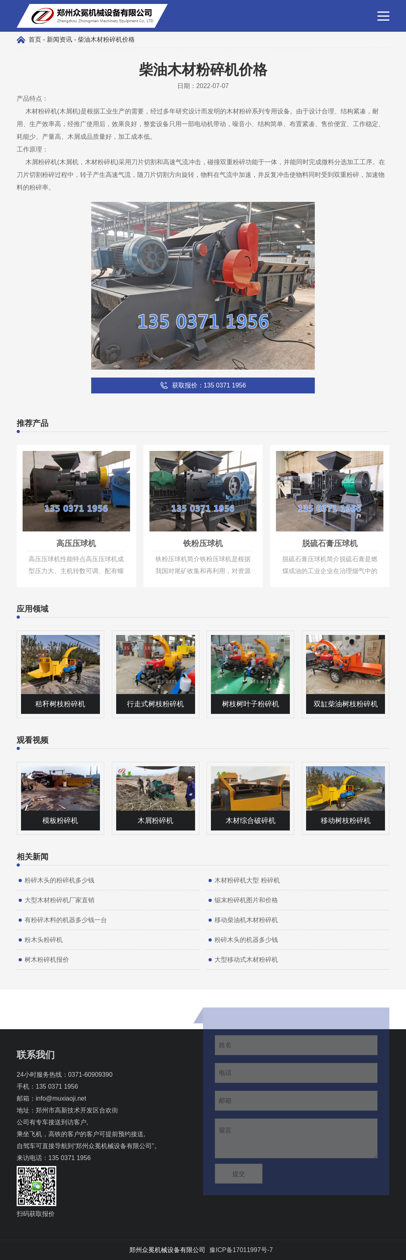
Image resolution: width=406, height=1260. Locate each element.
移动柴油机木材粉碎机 (246, 920)
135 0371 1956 (57, 1086)
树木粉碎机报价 (47, 959)
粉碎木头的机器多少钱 (246, 939)
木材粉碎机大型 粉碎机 (247, 880)
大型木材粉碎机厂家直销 (59, 900)
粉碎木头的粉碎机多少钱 (59, 880)
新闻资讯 (59, 39)
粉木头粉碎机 (44, 939)
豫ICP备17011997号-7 (241, 1250)
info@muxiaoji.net (61, 1098)
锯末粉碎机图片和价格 (246, 900)
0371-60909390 (90, 1074)
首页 (35, 39)
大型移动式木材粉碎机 (246, 959)
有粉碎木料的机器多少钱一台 (66, 920)
